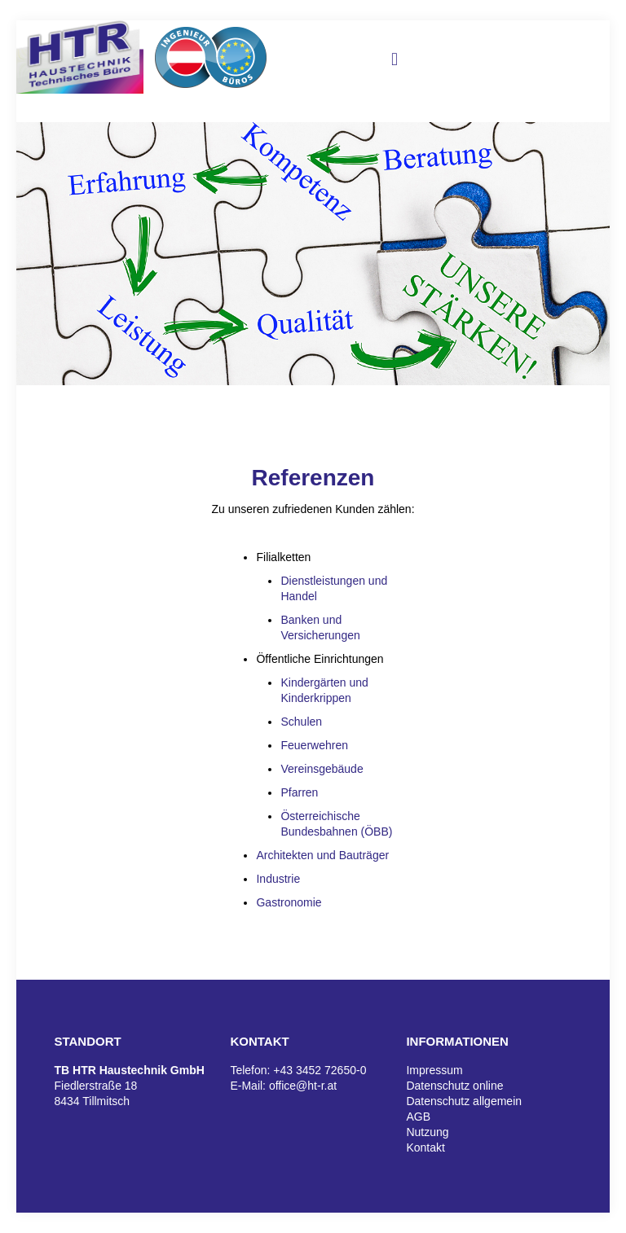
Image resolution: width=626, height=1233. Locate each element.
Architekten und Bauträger (322, 855)
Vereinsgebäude (321, 768)
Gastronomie (288, 902)
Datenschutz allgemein (464, 1101)
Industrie (278, 878)
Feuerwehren (314, 745)
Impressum (434, 1070)
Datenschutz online (454, 1085)
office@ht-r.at (303, 1085)
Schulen (301, 721)
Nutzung (427, 1132)
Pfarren (299, 792)
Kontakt (425, 1147)
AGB (418, 1116)
